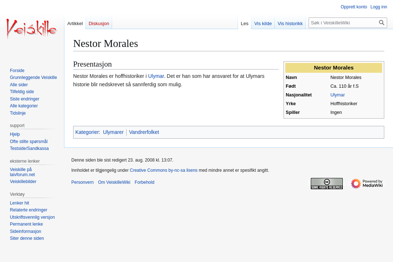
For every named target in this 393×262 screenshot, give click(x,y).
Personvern (82, 182)
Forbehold (144, 182)
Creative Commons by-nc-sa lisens (164, 170)
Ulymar (337, 95)
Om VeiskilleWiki (114, 182)
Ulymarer (113, 132)
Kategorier (87, 132)
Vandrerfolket (144, 132)
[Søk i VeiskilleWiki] (348, 22)
